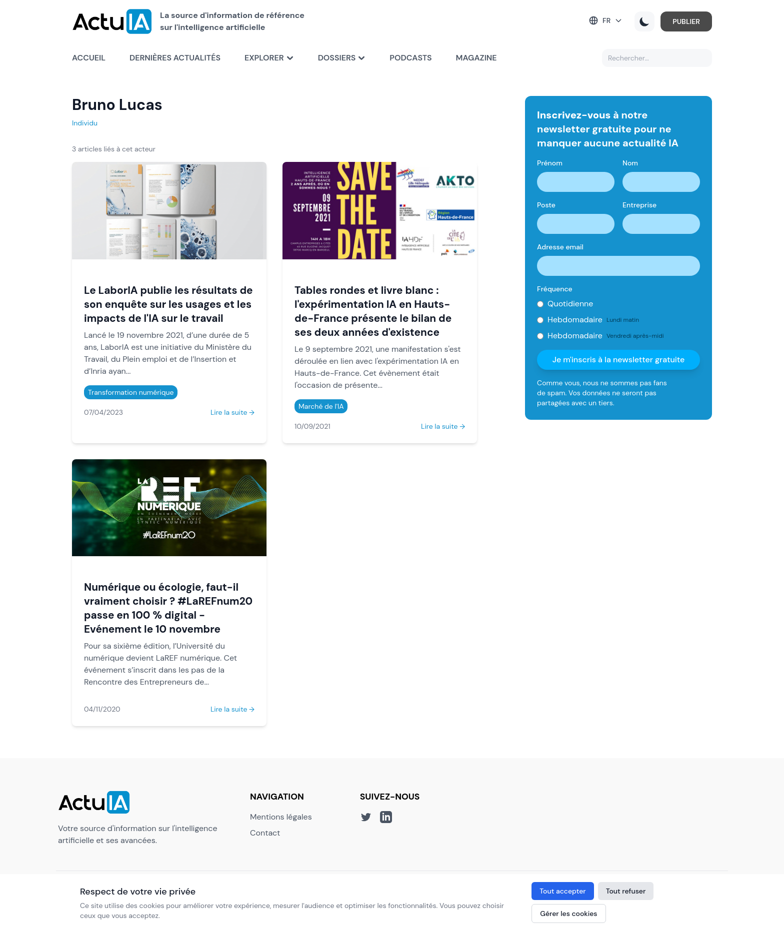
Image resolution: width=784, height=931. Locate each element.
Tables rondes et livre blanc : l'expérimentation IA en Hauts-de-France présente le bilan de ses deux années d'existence (373, 311)
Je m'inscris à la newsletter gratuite (618, 359)
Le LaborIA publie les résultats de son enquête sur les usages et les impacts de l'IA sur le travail (168, 304)
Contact (265, 833)
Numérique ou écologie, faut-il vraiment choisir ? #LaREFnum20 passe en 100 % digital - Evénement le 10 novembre (168, 608)
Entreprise (639, 204)
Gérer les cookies (568, 913)
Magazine (476, 57)
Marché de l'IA (321, 406)
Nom (630, 162)
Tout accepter (563, 891)
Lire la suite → (232, 412)
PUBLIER (686, 21)
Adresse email (560, 246)
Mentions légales (281, 817)
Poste (546, 204)
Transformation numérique (131, 392)
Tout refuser (626, 891)
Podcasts (411, 57)
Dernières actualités (175, 57)
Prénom (549, 162)
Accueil (89, 57)
